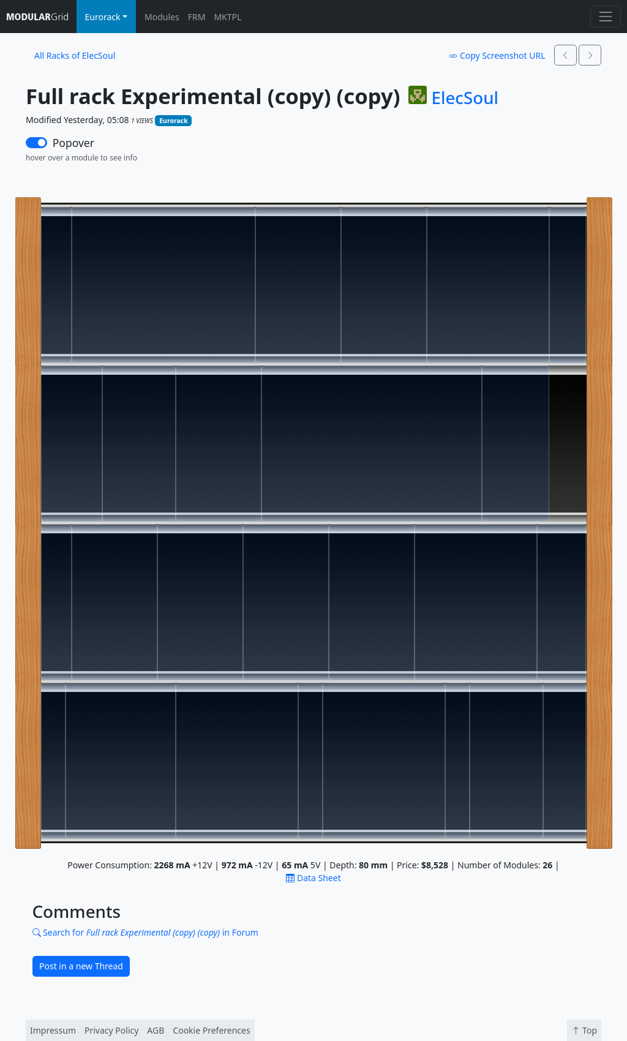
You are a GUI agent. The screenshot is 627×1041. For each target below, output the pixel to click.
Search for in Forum (145, 932)
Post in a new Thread (81, 966)
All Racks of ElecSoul (74, 55)
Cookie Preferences (211, 1030)
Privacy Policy (111, 1030)
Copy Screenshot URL (497, 55)
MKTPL (227, 17)
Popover (73, 142)
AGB (155, 1030)
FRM (197, 17)
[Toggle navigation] (605, 16)
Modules (162, 17)
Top (584, 1030)
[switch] (36, 142)
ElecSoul (464, 98)
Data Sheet (313, 878)
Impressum (53, 1030)
